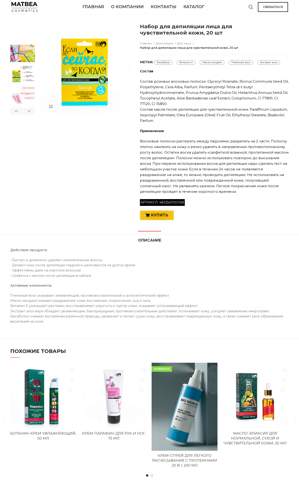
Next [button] (29, 115)
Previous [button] (16, 115)
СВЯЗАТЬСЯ (273, 9)
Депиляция (165, 48)
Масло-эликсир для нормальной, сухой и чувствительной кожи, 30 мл (255, 446)
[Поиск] (251, 9)
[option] (22, 37)
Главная (146, 48)
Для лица (184, 48)
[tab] (149, 246)
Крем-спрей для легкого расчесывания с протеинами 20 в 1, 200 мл (184, 468)
